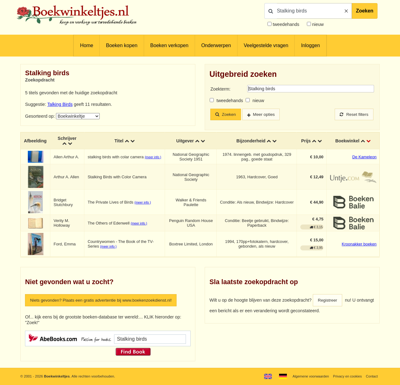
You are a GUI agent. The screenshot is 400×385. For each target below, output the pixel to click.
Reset (353, 114)
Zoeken (364, 10)
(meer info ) (153, 157)
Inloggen (310, 45)
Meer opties (266, 114)
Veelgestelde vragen (266, 45)
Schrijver (67, 138)
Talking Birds (59, 104)
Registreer (328, 300)
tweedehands (286, 24)
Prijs (306, 140)
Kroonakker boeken (359, 244)
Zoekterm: (220, 88)
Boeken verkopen (169, 45)
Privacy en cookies (346, 376)
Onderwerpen (216, 45)
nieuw (317, 24)
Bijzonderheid (251, 140)
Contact (372, 376)
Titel (119, 140)
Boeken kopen (121, 45)
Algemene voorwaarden (309, 376)
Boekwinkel (347, 140)
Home (86, 45)
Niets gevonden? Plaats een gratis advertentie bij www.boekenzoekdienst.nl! (105, 300)
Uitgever (185, 140)
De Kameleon (364, 157)
